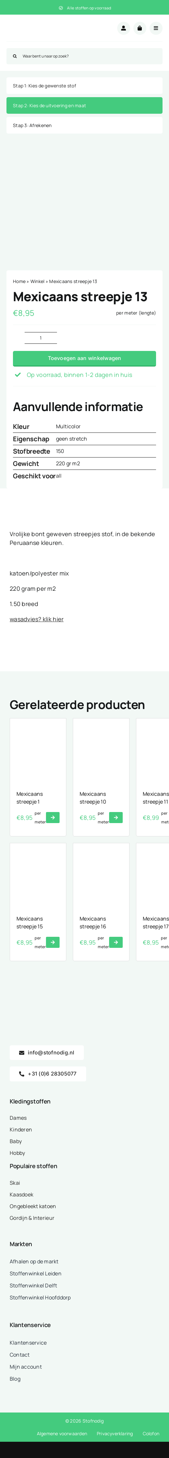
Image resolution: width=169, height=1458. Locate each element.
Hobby (17, 1152)
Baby (16, 1141)
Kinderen (21, 1129)
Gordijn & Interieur (32, 1217)
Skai (15, 1182)
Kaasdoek (21, 1194)
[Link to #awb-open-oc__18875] (156, 28)
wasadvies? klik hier (36, 619)
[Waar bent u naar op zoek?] (84, 56)
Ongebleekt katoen (33, 1206)
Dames (18, 1117)
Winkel (37, 281)
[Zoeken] (14, 56)
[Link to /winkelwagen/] (139, 28)
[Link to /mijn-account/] (123, 28)
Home (19, 281)
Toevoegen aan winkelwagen (84, 358)
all (59, 475)
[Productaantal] (41, 338)
